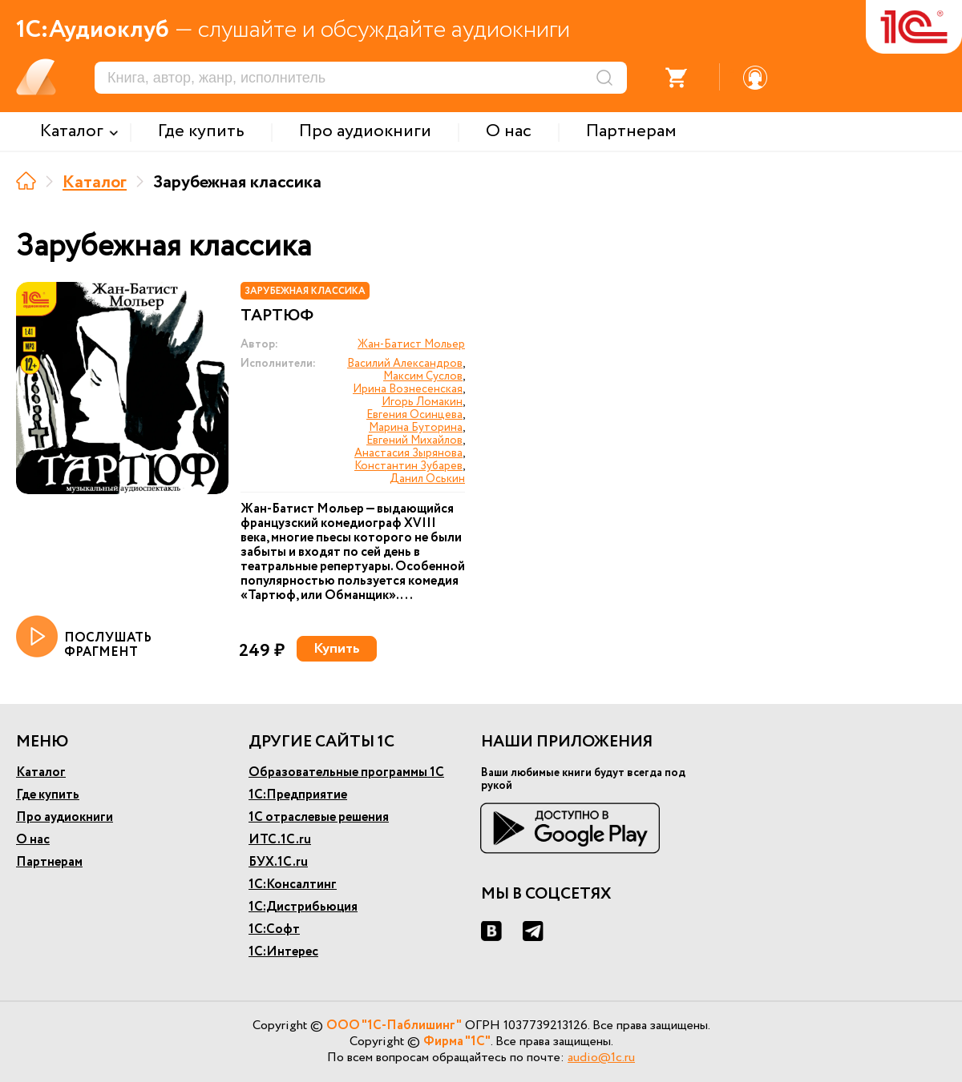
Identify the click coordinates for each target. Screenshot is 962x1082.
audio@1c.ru (601, 1057)
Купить (336, 648)
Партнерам (49, 862)
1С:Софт (274, 929)
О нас (33, 840)
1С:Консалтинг (293, 884)
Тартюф (276, 316)
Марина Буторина (416, 427)
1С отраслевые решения (319, 817)
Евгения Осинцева (414, 414)
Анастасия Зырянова (408, 453)
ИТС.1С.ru (280, 840)
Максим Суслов (423, 376)
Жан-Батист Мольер (411, 344)
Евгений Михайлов (414, 440)
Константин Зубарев (408, 466)
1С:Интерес (283, 952)
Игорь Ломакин (422, 402)
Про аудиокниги (64, 817)
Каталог (95, 182)
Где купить (47, 795)
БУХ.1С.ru (278, 862)
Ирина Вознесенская (408, 389)
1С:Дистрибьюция (303, 907)
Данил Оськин (427, 479)
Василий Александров (405, 363)
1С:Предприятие (298, 795)
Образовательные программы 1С (346, 772)
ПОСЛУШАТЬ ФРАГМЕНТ (84, 637)
